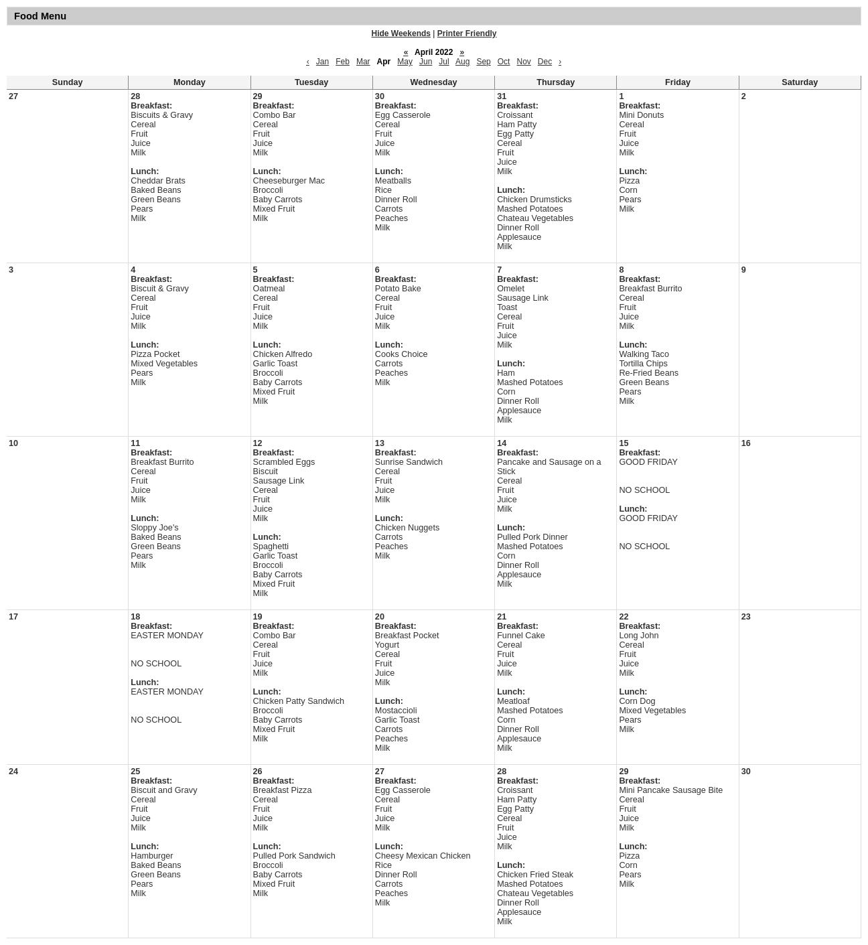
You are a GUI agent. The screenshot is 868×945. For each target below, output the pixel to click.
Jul (444, 61)
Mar (363, 61)
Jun (425, 61)
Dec (545, 61)
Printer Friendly (467, 33)
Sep (483, 61)
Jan (322, 61)
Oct (504, 61)
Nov (523, 61)
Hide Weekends (401, 33)
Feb (343, 61)
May (405, 61)
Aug (462, 61)
